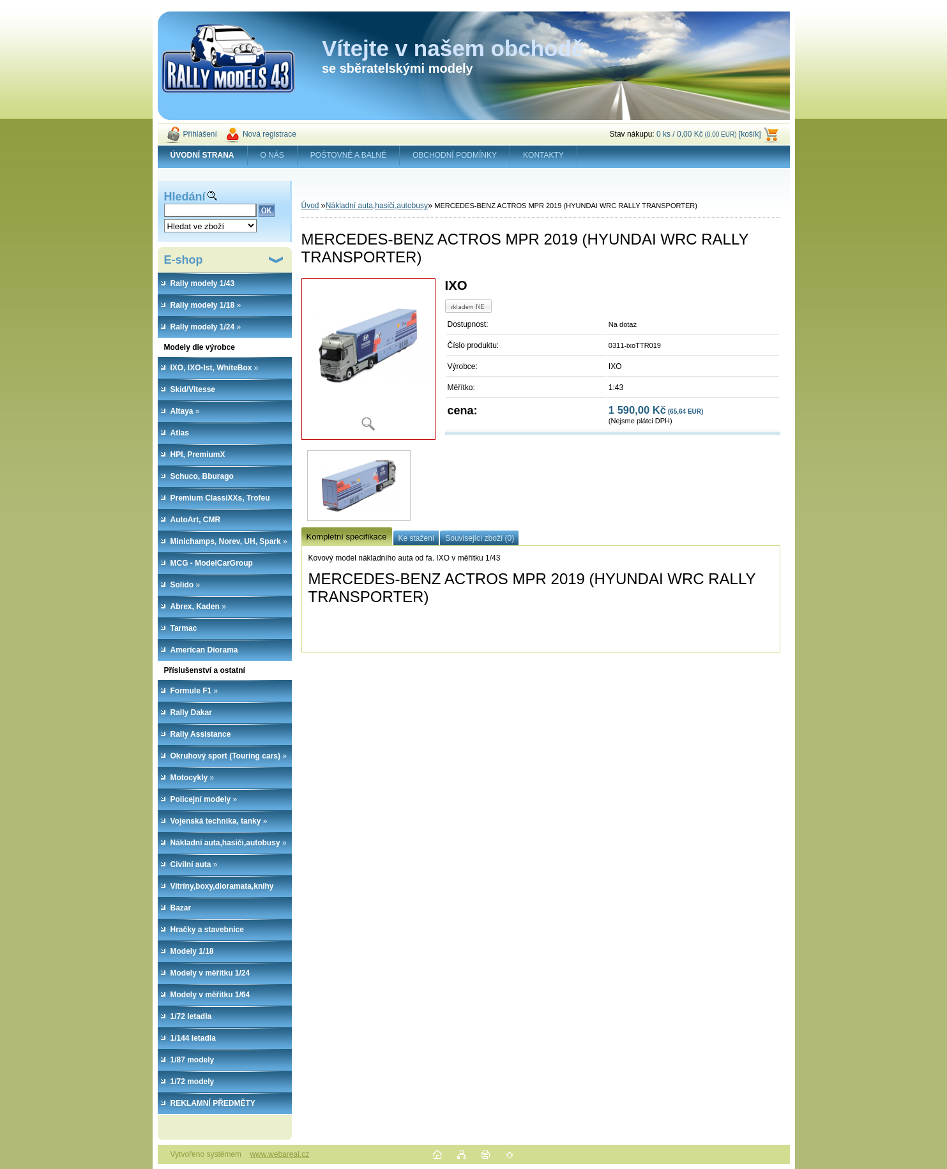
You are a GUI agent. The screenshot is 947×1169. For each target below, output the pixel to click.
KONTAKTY (543, 155)
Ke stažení (416, 538)
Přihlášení (200, 134)
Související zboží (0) (479, 538)
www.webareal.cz (279, 1154)
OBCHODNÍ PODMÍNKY (455, 155)
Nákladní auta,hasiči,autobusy (377, 205)
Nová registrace (269, 134)
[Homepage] (203, 155)
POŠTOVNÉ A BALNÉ (348, 155)
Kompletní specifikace (347, 536)
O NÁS (272, 155)
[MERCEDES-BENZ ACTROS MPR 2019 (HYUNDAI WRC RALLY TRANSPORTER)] (368, 359)
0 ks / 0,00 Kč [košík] (708, 134)
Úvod (310, 205)
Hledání (185, 196)
